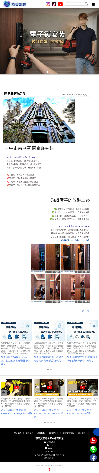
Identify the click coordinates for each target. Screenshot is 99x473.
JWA (43, 465)
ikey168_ (50, 445)
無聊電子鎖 (54, 433)
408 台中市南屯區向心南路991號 (50, 455)
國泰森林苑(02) (81, 95)
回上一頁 (85, 311)
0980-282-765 (51, 452)
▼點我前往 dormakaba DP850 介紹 (74, 240)
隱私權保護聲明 (49, 458)
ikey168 (51, 448)
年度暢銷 (41, 433)
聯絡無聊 (81, 433)
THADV (61, 465)
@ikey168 (51, 442)
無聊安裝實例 (68, 433)
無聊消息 (29, 433)
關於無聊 (18, 433)
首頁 (63, 95)
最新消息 (70, 95)
